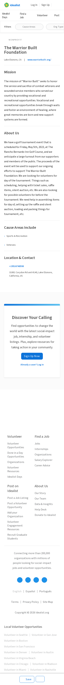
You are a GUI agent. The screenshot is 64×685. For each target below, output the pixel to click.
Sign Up (45, 5)
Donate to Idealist (45, 515)
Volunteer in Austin (42, 652)
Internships (41, 449)
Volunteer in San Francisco (19, 646)
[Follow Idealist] (20, 580)
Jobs (37, 444)
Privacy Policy (31, 602)
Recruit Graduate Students (17, 536)
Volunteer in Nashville (43, 670)
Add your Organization (15, 514)
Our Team (40, 499)
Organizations (15, 462)
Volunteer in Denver (15, 652)
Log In (34, 5)
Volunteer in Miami (15, 670)
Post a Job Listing (17, 498)
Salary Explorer (43, 460)
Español (30, 591)
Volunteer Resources (13, 469)
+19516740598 (16, 266)
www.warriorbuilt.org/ (39, 60)
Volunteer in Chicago (16, 664)
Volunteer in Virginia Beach (19, 658)
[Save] (26, 679)
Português (45, 591)
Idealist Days (6, 15)
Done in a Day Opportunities (15, 454)
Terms (15, 602)
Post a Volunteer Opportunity (17, 505)
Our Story (40, 493)
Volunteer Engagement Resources (15, 525)
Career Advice (42, 465)
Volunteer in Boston (16, 641)
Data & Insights (44, 504)
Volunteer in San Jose (44, 635)
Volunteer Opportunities (15, 445)
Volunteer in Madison (44, 664)
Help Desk (40, 509)
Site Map (48, 602)
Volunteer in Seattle (16, 635)
